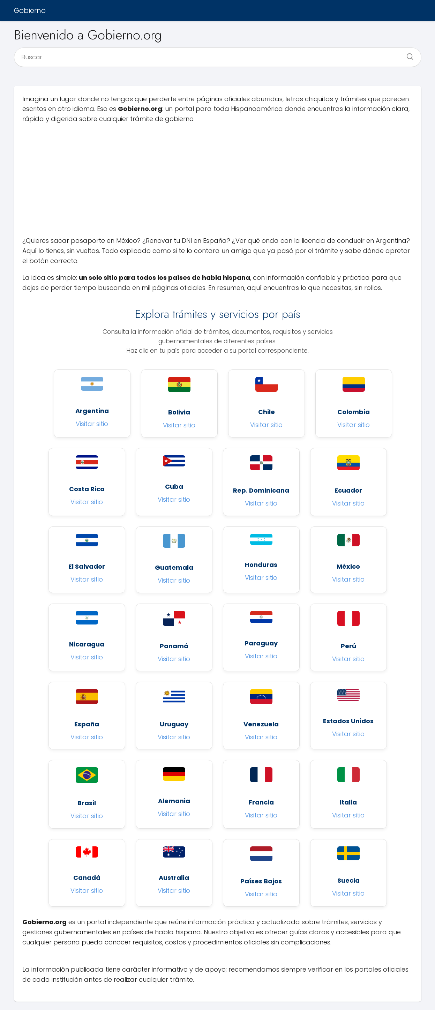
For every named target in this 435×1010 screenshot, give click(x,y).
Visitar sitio (92, 423)
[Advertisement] (217, 180)
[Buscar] (407, 54)
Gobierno (30, 10)
